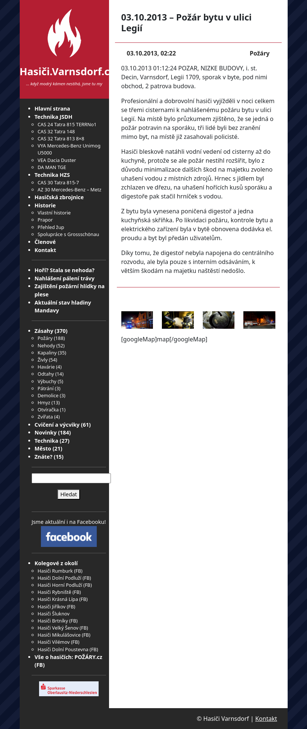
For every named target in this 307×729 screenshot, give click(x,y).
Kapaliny (47, 352)
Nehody (46, 345)
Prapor (45, 219)
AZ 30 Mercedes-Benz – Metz (69, 189)
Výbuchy (47, 381)
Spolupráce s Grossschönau (68, 234)
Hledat (68, 494)
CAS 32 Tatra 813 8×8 (61, 138)
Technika (46, 440)
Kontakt (45, 250)
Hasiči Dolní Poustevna (63, 649)
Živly (43, 359)
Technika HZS (52, 174)
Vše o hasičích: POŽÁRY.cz (68, 656)
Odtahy (46, 373)
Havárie (46, 366)
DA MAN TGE (52, 167)
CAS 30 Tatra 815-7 (58, 182)
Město (43, 448)
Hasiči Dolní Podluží (59, 577)
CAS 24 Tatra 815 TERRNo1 (67, 124)
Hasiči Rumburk (55, 570)
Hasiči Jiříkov (51, 606)
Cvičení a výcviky (57, 424)
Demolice (48, 395)
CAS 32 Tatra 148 (56, 131)
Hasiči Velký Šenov (58, 627)
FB (78, 570)
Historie (45, 205)
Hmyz (44, 402)
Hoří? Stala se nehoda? (65, 270)
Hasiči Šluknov (54, 613)
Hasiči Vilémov (54, 642)
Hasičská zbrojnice (59, 197)
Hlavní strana (52, 108)
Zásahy (44, 330)
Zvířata (45, 416)
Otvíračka (48, 409)
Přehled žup (51, 227)
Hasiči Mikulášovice (59, 634)
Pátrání (46, 388)
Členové (45, 241)
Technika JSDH (54, 116)
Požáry (45, 338)
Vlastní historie (54, 212)
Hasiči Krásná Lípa (58, 599)
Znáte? (43, 456)
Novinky (46, 432)
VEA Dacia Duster (57, 160)
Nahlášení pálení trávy (65, 278)
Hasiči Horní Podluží (60, 585)
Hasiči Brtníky (53, 620)
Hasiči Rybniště (54, 592)
